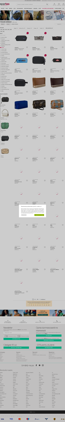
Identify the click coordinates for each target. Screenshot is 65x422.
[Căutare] (47, 4)
